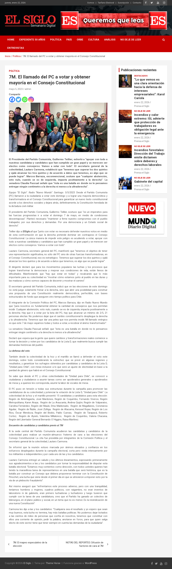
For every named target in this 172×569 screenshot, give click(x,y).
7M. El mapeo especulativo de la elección (30, 544)
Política (55, 39)
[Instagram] (31, 99)
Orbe (80, 39)
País (69, 39)
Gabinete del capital (148, 181)
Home (10, 39)
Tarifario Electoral (106, 2)
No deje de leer (130, 39)
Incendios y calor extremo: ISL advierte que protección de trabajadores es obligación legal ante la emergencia (149, 124)
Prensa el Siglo (141, 106)
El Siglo (27, 563)
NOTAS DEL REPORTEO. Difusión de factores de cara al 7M (84, 544)
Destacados (140, 76)
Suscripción (123, 2)
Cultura (93, 39)
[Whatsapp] (25, 99)
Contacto (137, 2)
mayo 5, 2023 (16, 89)
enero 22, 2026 (141, 102)
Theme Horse (53, 563)
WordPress (91, 563)
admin (28, 89)
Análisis (110, 39)
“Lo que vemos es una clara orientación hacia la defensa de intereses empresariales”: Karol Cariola (149, 89)
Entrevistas (15, 47)
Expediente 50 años (32, 39)
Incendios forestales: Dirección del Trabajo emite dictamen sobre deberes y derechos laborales (149, 157)
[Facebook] (12, 99)
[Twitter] (18, 99)
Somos (90, 2)
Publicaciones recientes (139, 70)
